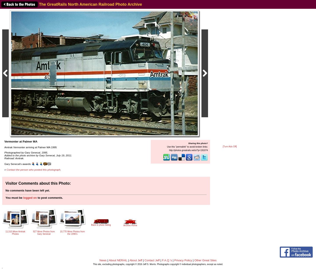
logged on (30, 197)
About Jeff (135, 260)
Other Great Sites (205, 260)
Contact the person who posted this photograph (34, 169)
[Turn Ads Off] (230, 146)
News (103, 260)
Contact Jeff (152, 260)
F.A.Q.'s (167, 260)
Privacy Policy (183, 260)
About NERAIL (118, 260)
